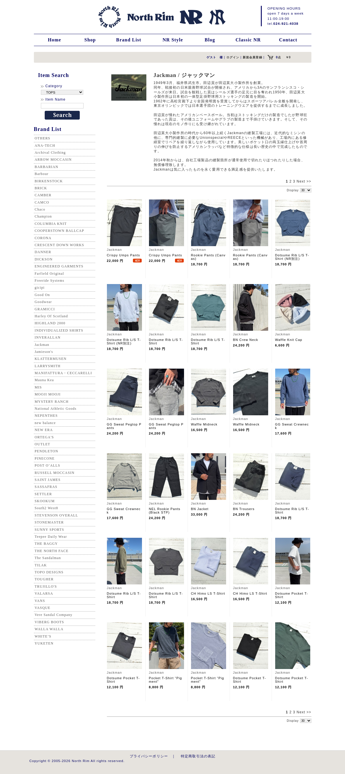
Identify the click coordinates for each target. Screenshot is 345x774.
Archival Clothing (50, 152)
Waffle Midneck (204, 424)
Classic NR (248, 39)
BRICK (41, 188)
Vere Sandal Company (53, 615)
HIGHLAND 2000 (50, 323)
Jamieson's (44, 352)
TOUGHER (44, 579)
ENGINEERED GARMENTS (59, 266)
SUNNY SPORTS (49, 530)
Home (54, 39)
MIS (38, 387)
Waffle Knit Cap (288, 340)
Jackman (42, 345)
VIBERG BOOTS (49, 622)
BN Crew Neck (245, 340)
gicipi (40, 288)
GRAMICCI (45, 309)
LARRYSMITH (48, 366)
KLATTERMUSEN (51, 359)
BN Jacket (200, 509)
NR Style (172, 39)
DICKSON (44, 259)
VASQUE (43, 608)
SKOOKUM (45, 501)
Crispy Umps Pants (123, 255)
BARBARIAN (46, 167)
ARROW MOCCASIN (53, 159)
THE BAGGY (46, 544)
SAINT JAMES (48, 480)
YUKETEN (44, 643)
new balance (45, 423)
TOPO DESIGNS (49, 572)
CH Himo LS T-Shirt (208, 593)
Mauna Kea (44, 380)
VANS (40, 601)
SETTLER (43, 494)
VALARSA (44, 593)
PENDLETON (46, 451)
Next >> (304, 181)
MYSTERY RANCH (52, 402)
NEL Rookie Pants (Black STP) (165, 510)
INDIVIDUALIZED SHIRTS (59, 330)
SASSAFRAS (46, 487)
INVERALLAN (48, 337)
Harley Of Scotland (51, 316)
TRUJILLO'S (46, 586)
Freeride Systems (50, 281)
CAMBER (43, 195)
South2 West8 (46, 508)
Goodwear (43, 302)
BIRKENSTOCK (49, 181)
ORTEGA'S (44, 437)
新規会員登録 (252, 57)
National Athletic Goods (56, 409)
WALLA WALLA (49, 629)
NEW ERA (44, 430)
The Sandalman (48, 558)
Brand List (128, 39)
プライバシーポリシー (149, 756)
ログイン (233, 57)
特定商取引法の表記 (198, 756)
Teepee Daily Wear (51, 537)
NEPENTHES (46, 416)
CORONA (43, 238)
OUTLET (43, 444)
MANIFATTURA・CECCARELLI (63, 373)
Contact (288, 39)
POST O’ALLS (47, 465)
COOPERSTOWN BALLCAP (59, 231)
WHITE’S (43, 636)
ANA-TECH (45, 145)
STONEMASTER (49, 522)
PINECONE (45, 458)
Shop (90, 39)
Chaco (40, 209)
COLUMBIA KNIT (51, 224)
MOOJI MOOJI (48, 394)
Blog (210, 39)
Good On (42, 295)
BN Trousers (244, 509)
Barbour (41, 174)
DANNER (43, 252)
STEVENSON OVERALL (56, 515)
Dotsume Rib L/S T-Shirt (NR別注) (292, 256)
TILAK (41, 565)
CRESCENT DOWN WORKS (59, 245)
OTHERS (43, 138)
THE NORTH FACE (52, 551)
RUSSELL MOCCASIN (54, 473)
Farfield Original (49, 274)
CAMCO (42, 202)
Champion (43, 216)
